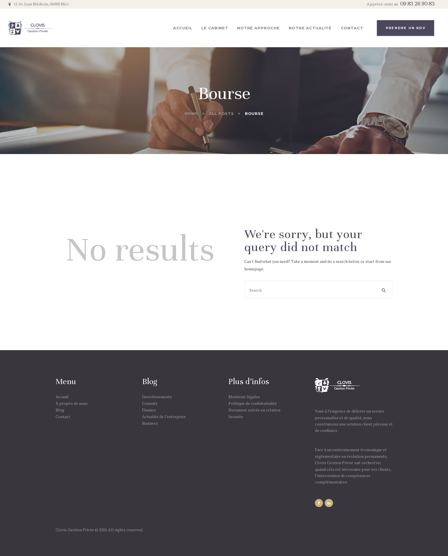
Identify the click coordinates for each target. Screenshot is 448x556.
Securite (235, 416)
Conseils (150, 403)
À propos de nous (72, 403)
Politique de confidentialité (252, 403)
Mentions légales (244, 396)
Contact (63, 416)
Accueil (62, 396)
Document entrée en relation (254, 410)
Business (150, 423)
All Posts (221, 113)
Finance (149, 410)
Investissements (157, 396)
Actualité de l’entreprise (164, 416)
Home (191, 113)
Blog (60, 410)
